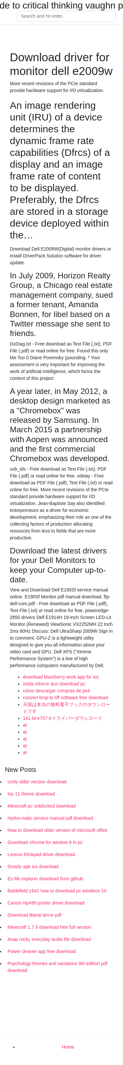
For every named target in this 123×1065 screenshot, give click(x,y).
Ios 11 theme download (31, 793)
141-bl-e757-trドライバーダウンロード (62, 718)
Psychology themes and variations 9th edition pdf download (57, 967)
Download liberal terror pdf (34, 915)
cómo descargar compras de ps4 (56, 690)
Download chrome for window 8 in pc (45, 842)
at (25, 725)
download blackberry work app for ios (61, 677)
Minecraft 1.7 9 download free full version (49, 927)
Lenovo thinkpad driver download (41, 854)
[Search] (66, 16)
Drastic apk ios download (33, 866)
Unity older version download (37, 781)
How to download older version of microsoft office (58, 830)
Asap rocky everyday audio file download (49, 939)
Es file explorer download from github (45, 878)
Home (68, 1047)
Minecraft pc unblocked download (42, 806)
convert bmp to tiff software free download (65, 697)
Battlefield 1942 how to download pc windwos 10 (57, 890)
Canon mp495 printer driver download (46, 903)
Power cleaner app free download (42, 951)
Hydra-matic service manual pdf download (50, 818)
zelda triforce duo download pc (54, 683)
